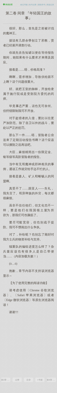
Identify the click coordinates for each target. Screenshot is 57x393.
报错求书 (41, 5)
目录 (28, 380)
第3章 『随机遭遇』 (5, 380)
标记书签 (24, 5)
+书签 (40, 380)
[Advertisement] (28, 345)
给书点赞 (32, 5)
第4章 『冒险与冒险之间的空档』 (51, 380)
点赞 (17, 380)
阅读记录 (50, 5)
